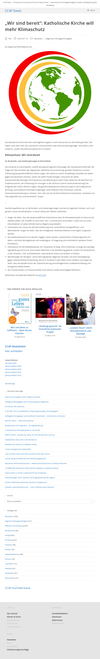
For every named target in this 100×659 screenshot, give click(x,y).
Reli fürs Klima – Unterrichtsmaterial (19, 420)
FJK (9, 38)
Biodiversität (10, 530)
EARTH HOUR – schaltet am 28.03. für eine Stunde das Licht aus (30, 435)
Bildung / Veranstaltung (14, 526)
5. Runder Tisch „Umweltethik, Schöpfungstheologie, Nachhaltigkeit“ (31, 411)
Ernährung (9, 540)
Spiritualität (9, 578)
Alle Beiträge (10, 383)
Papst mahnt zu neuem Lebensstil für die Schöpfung (25, 473)
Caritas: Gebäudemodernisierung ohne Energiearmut (26, 482)
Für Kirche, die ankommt (14, 406)
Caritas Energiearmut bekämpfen (18, 449)
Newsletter (11, 639)
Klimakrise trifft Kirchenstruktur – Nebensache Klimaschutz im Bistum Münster (36, 463)
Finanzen (8, 545)
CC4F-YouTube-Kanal (17, 588)
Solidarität (9, 573)
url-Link (42, 275)
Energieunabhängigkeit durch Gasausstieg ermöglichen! (27, 402)
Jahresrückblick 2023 (13, 372)
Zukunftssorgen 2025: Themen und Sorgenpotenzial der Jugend (30, 477)
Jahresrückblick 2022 (13, 375)
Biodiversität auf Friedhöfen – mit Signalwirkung (24, 425)
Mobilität (8, 568)
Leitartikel (9, 563)
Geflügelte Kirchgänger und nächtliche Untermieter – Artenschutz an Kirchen (35, 416)
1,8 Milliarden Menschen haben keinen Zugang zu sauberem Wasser (32, 468)
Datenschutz (57, 620)
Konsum (8, 559)
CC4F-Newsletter (15, 346)
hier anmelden (14, 351)
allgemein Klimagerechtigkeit (59, 38)
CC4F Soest (13, 10)
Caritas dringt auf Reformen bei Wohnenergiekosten (25, 458)
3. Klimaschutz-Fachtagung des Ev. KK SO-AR (22, 430)
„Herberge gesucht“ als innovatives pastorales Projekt (50, 329)
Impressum (57, 617)
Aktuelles (38, 38)
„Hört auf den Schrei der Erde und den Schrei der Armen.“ (27, 454)
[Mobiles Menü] (91, 10)
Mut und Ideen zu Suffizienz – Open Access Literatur (19, 330)
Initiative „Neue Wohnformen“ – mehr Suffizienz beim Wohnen (29, 487)
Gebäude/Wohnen (12, 554)
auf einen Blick (10, 363)
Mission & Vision (14, 617)
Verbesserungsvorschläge (18, 649)
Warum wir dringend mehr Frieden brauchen (22, 397)
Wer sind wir (12, 613)
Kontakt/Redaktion (60, 613)
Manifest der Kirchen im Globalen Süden (21, 444)
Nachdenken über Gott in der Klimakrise (21, 440)
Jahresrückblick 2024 (13, 369)
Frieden (8, 549)
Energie (8, 535)
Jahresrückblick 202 (12, 366)
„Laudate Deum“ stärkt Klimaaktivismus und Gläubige (80, 330)
